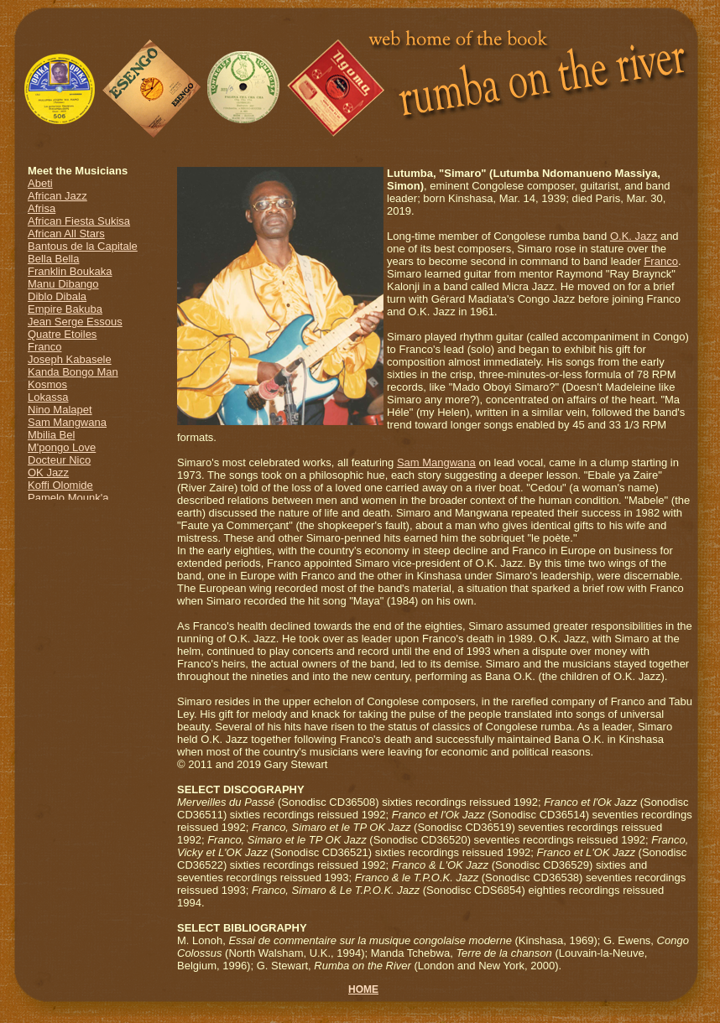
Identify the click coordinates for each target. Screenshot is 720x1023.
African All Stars (66, 233)
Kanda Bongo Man (73, 372)
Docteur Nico (59, 460)
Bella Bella (53, 258)
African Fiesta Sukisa (79, 221)
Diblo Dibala (57, 296)
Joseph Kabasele (70, 359)
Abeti (40, 183)
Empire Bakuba (65, 309)
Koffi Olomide (60, 485)
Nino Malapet (60, 409)
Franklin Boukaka (70, 271)
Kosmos (47, 384)
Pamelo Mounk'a (68, 497)
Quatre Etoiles (62, 334)
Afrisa (41, 208)
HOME (363, 989)
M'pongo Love (62, 447)
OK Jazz (48, 472)
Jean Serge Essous (75, 321)
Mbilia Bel (51, 434)
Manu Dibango (63, 284)
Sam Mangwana (67, 422)
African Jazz (57, 196)
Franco (44, 346)
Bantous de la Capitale (83, 246)
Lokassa (48, 397)
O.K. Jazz (633, 236)
